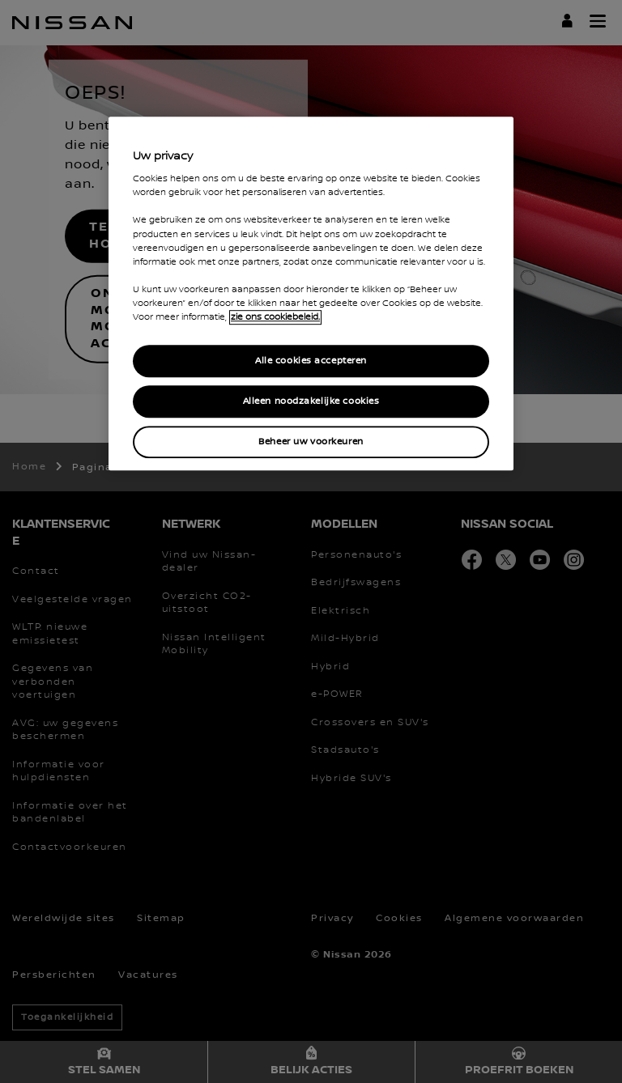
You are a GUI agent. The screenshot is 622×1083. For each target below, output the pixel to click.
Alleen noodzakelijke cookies (311, 401)
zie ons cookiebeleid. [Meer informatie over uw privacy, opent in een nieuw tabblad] (275, 317)
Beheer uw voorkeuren (310, 441)
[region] (311, 293)
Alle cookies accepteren (311, 360)
